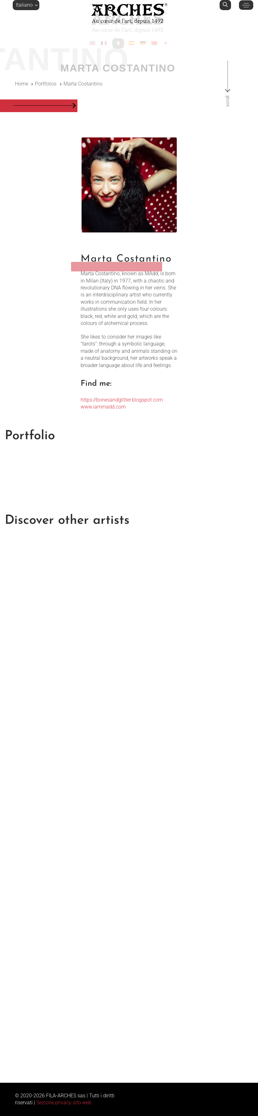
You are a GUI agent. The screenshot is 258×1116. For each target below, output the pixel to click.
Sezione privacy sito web (63, 1103)
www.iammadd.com (103, 407)
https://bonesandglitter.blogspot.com (122, 400)
